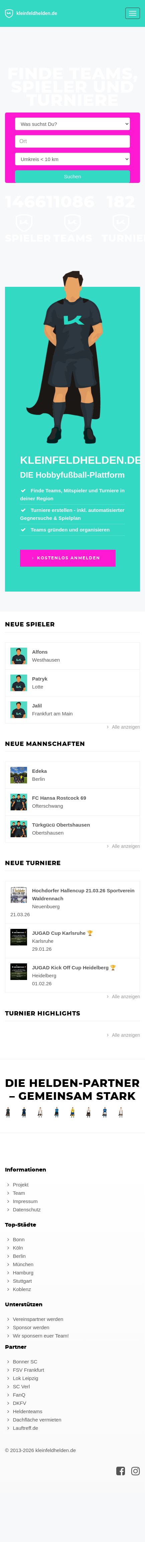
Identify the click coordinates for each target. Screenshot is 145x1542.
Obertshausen (47, 833)
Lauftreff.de (21, 1428)
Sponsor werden (27, 1327)
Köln (14, 1248)
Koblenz (18, 1289)
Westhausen (46, 660)
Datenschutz (23, 1209)
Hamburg (19, 1272)
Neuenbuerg (46, 906)
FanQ (15, 1395)
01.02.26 (41, 983)
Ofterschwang (47, 806)
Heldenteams (23, 1411)
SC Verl (17, 1386)
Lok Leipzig (21, 1378)
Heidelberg (44, 975)
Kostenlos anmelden (65, 558)
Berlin (38, 779)
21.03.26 (20, 914)
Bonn (14, 1239)
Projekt (16, 1184)
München (19, 1264)
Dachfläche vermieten (33, 1419)
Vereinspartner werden (34, 1319)
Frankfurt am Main (52, 713)
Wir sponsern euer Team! (37, 1336)
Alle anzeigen (122, 727)
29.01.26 (41, 949)
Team (15, 1193)
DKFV (15, 1403)
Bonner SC (21, 1361)
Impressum (21, 1201)
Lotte (37, 687)
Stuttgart (18, 1281)
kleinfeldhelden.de (31, 13)
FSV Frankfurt (24, 1370)
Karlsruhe (42, 941)
